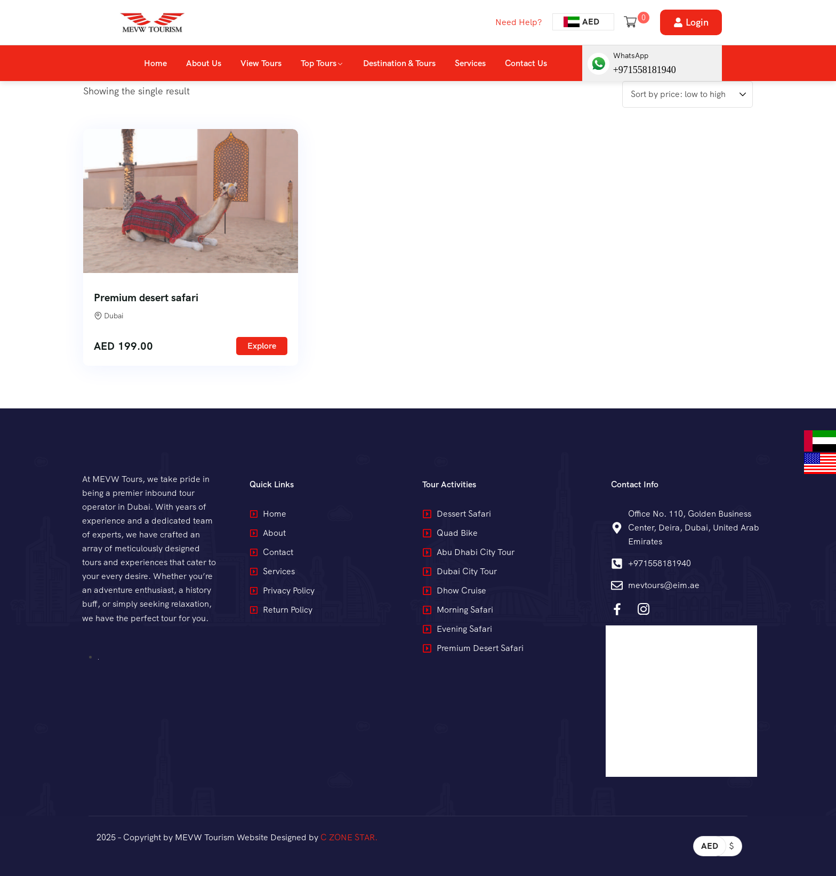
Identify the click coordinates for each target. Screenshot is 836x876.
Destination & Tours (399, 63)
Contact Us (526, 63)
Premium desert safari (146, 297)
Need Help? (518, 22)
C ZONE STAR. (348, 837)
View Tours (261, 63)
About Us (203, 63)
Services (470, 63)
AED (709, 845)
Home (155, 63)
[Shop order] (687, 94)
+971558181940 (644, 70)
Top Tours (318, 63)
